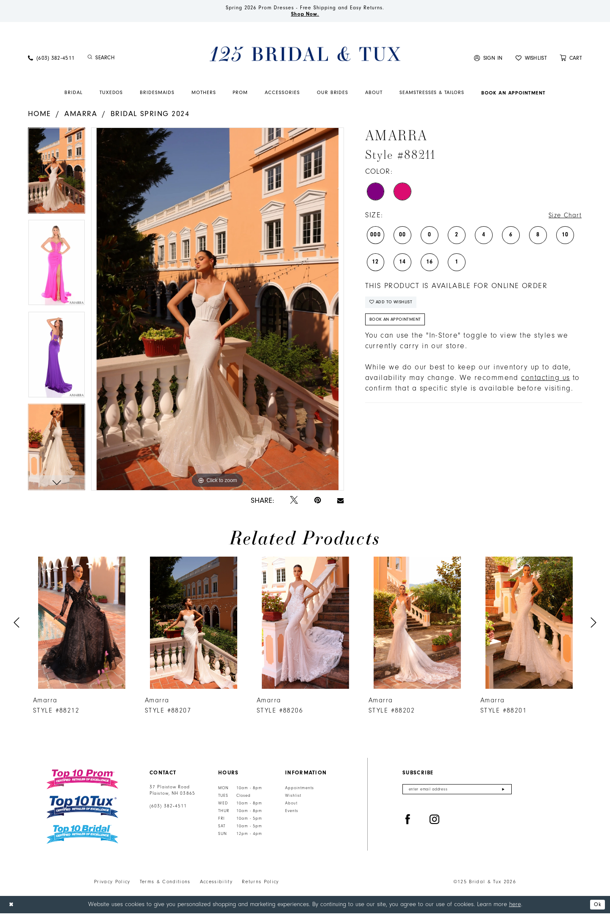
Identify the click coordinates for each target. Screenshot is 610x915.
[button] (488, 59)
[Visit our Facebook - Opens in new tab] (407, 823)
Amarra (80, 115)
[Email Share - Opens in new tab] (340, 502)
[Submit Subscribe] (503, 792)
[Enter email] (457, 792)
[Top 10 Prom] (82, 781)
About (291, 805)
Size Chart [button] (563, 217)
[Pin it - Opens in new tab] (317, 502)
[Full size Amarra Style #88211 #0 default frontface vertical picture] (217, 311)
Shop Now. (305, 15)
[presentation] (82, 624)
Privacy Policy (112, 883)
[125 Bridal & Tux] (305, 55)
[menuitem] (51, 59)
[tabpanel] (56, 175)
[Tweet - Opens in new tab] (294, 502)
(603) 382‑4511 (168, 808)
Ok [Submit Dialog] (597, 906)
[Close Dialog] (12, 906)
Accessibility (216, 883)
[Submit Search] (90, 59)
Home (39, 115)
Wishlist (293, 797)
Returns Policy (260, 883)
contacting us (545, 384)
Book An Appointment (398, 325)
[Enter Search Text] (131, 59)
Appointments (299, 790)
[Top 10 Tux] (82, 809)
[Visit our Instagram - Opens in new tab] (434, 823)
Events (291, 812)
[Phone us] (51, 59)
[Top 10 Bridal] (82, 836)
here (515, 905)
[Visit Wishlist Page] (531, 59)
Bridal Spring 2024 (150, 115)
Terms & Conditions (165, 883)
